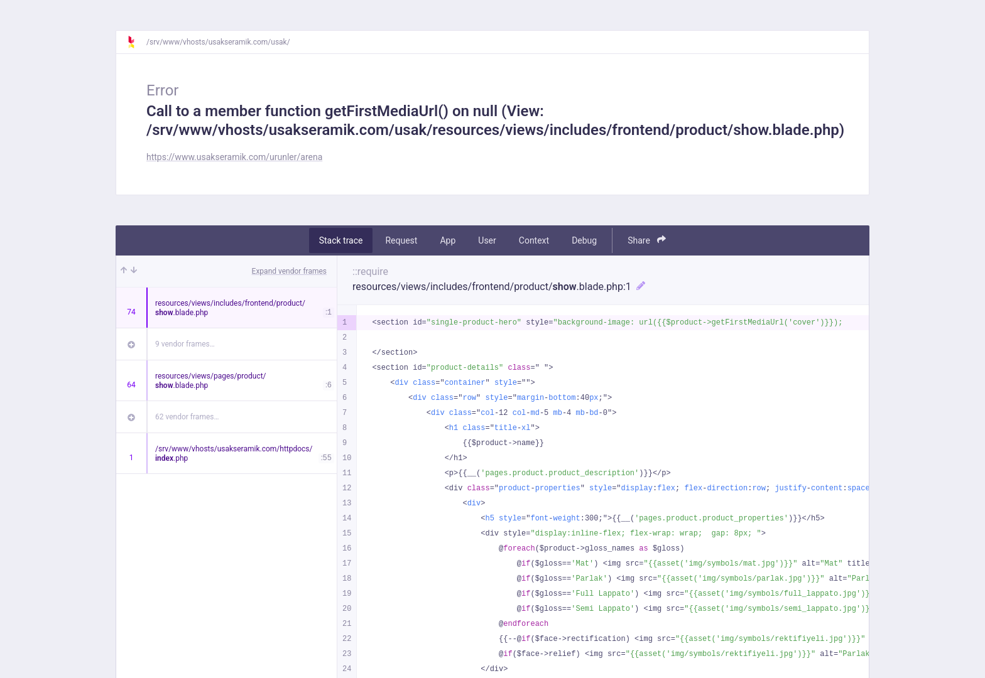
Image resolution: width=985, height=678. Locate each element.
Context (534, 240)
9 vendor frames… (185, 344)
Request (401, 240)
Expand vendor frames (289, 271)
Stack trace (341, 240)
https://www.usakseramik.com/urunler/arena (234, 157)
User (487, 240)
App (447, 240)
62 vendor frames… (187, 416)
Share (647, 240)
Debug (584, 240)
